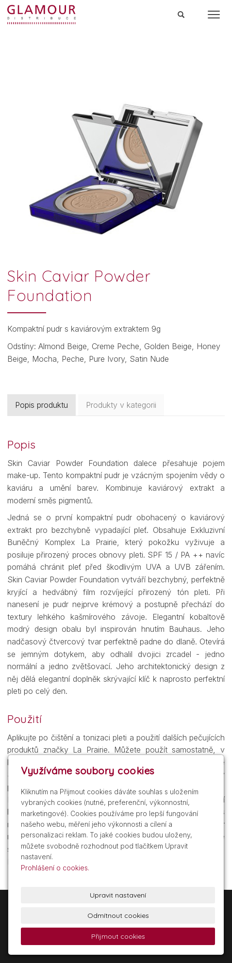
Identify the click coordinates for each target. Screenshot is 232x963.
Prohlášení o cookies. (55, 868)
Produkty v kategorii (121, 405)
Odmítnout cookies (118, 915)
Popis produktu (41, 405)
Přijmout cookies (118, 936)
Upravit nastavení (118, 895)
